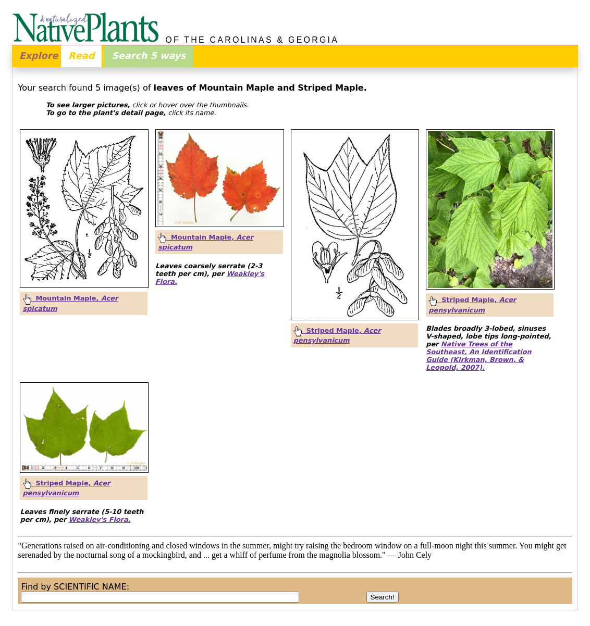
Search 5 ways (149, 56)
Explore (38, 56)
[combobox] (160, 597)
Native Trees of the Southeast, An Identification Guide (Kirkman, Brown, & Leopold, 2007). (479, 355)
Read (81, 56)
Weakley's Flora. (100, 519)
